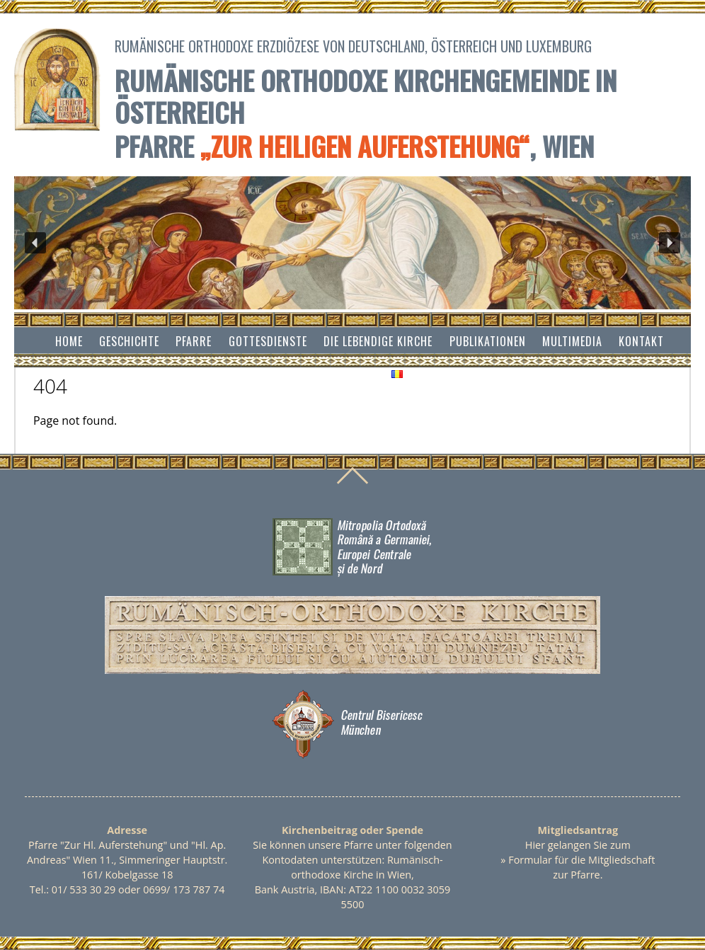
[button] (35, 242)
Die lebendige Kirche (377, 341)
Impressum (345, 373)
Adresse (127, 830)
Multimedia (572, 341)
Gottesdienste (268, 341)
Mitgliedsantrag (578, 830)
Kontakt (641, 341)
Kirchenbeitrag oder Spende (352, 830)
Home (69, 341)
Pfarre (194, 341)
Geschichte (129, 341)
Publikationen (487, 341)
